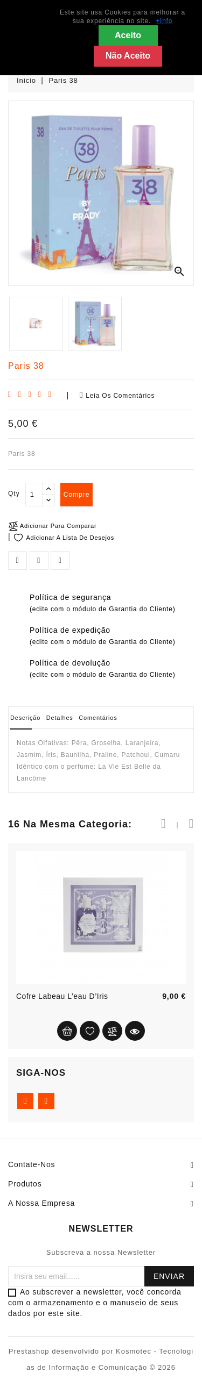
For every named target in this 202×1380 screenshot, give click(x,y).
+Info (164, 21)
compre (77, 494)
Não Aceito (128, 55)
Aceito (128, 35)
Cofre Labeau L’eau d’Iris (62, 996)
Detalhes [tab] (59, 717)
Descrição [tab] (25, 717)
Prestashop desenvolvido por (62, 1351)
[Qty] (34, 494)
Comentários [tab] (98, 717)
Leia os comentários (117, 395)
